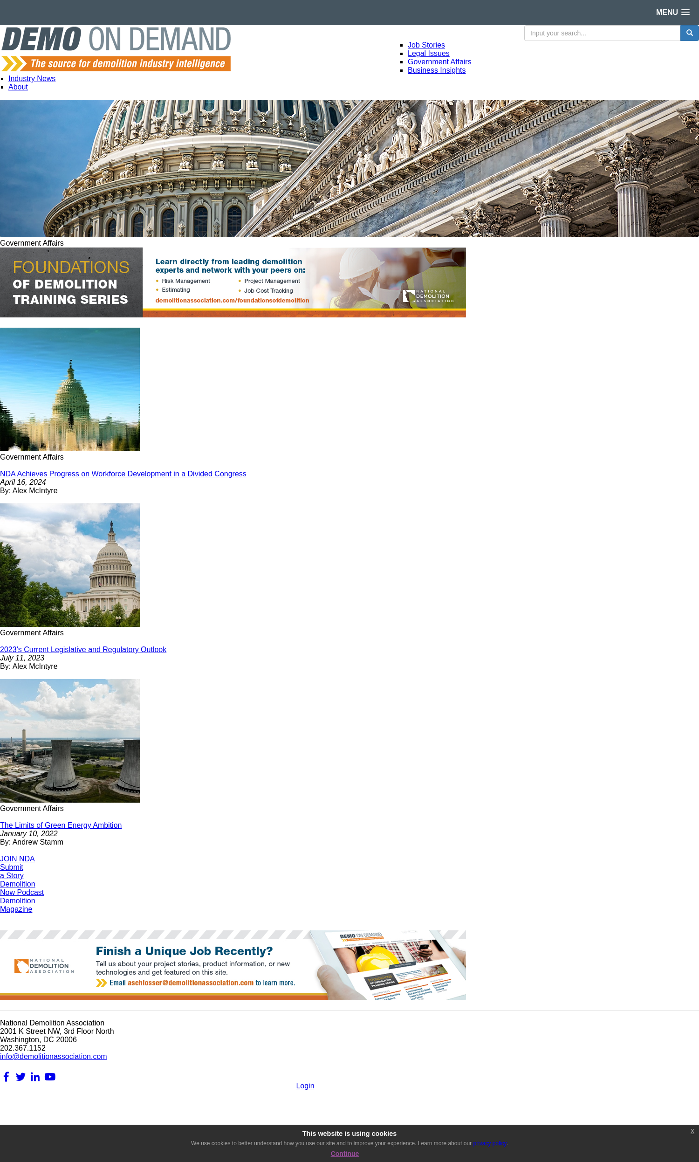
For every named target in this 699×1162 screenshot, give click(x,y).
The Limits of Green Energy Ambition (61, 825)
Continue (345, 1153)
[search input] (602, 33)
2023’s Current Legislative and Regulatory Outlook (83, 649)
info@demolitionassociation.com (53, 1056)
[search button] (689, 33)
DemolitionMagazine (17, 905)
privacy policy (489, 1143)
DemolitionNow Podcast (22, 888)
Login (305, 1086)
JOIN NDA (17, 859)
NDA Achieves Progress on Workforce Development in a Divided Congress (123, 474)
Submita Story (12, 871)
